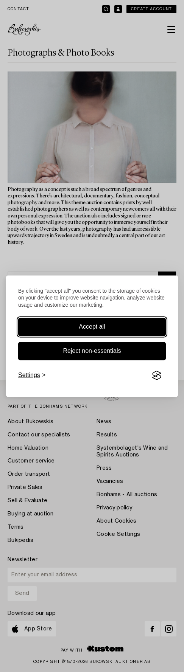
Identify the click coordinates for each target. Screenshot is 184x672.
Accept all (92, 327)
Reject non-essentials (92, 351)
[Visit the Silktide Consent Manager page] (157, 375)
